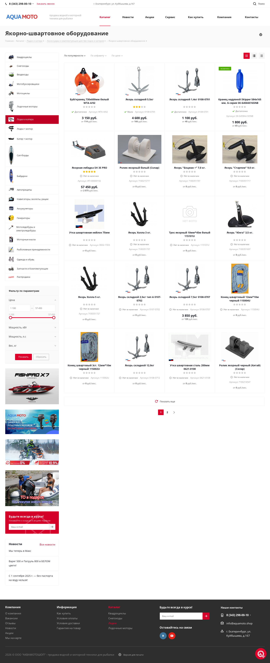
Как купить (64, 613)
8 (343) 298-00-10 (237, 615)
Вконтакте (163, 635)
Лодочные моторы (120, 628)
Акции (9, 633)
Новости (10, 628)
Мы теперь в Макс (20, 550)
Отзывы (10, 623)
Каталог (114, 607)
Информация (67, 607)
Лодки (112, 623)
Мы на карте (13, 638)
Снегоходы (115, 618)
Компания (12, 607)
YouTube (171, 635)
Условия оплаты (67, 618)
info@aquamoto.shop (239, 623)
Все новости (47, 544)
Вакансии (11, 618)
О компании (13, 613)
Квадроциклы (117, 613)
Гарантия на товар (69, 628)
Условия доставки (68, 623)
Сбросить (41, 356)
